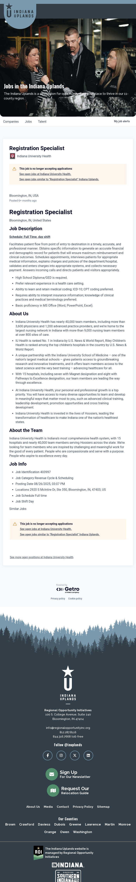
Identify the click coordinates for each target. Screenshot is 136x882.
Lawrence (93, 824)
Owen (64, 832)
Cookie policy (75, 598)
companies (11, 121)
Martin (110, 824)
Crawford (26, 824)
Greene (75, 824)
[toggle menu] (128, 11)
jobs (28, 121)
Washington (82, 832)
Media (48, 806)
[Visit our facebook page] (48, 755)
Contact (63, 806)
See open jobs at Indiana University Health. (45, 174)
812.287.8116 (68, 732)
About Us (33, 806)
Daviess (44, 824)
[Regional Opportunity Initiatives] (19, 10)
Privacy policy (58, 598)
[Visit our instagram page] (61, 755)
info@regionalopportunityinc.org (68, 728)
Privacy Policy (83, 806)
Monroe (125, 824)
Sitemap (103, 806)
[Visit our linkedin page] (88, 755)
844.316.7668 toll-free (68, 736)
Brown (10, 824)
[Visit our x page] (75, 755)
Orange (50, 832)
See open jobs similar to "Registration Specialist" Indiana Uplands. (59, 179)
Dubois (59, 824)
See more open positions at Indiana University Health (41, 557)
